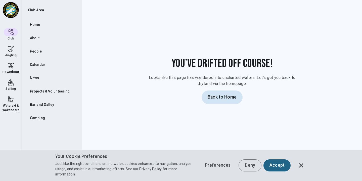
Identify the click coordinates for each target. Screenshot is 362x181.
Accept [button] (277, 165)
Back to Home (222, 97)
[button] (301, 165)
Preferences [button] (218, 165)
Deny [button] (250, 165)
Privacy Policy (150, 169)
